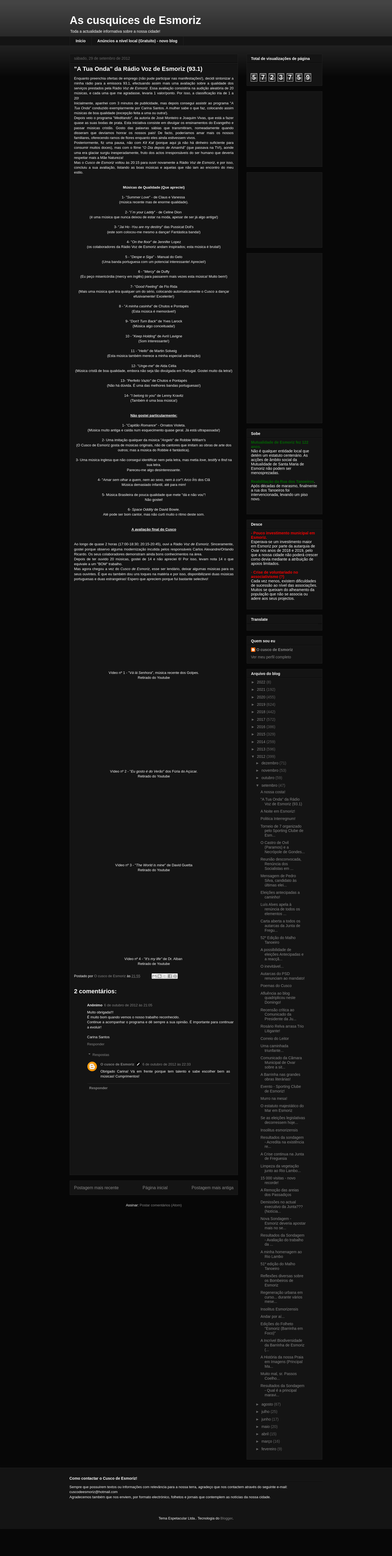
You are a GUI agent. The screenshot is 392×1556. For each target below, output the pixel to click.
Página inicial (155, 1187)
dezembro (270, 763)
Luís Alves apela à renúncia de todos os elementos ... (280, 909)
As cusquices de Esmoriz (135, 20)
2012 (262, 756)
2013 (262, 749)
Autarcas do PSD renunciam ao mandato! (283, 975)
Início (81, 41)
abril (265, 1434)
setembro (269, 785)
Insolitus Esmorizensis (279, 1309)
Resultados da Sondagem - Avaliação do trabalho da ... (282, 1240)
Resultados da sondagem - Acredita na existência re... (282, 1142)
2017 (262, 719)
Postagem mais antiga (213, 1187)
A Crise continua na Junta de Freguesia (282, 1156)
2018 (262, 712)
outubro (268, 778)
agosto (267, 1404)
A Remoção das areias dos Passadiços (280, 1192)
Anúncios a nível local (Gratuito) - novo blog (137, 41)
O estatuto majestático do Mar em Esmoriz (282, 1108)
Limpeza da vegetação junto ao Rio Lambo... (281, 1168)
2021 (262, 689)
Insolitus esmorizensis (279, 1130)
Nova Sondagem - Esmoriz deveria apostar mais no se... (283, 1223)
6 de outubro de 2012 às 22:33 (166, 1064)
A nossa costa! (273, 792)
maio (266, 1426)
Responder (96, 1044)
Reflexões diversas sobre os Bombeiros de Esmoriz (282, 1280)
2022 (262, 682)
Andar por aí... (273, 1316)
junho (266, 1419)
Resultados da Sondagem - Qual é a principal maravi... (282, 1390)
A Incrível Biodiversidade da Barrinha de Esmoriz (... (282, 1345)
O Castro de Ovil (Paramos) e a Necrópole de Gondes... (283, 847)
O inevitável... (272, 966)
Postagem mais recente (96, 1187)
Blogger (226, 1518)
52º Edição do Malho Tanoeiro (278, 940)
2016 (262, 727)
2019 (262, 704)
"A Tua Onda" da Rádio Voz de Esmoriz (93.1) (281, 801)
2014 (262, 742)
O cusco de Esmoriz (117, 1064)
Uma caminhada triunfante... (274, 1048)
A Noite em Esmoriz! (278, 811)
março (267, 1441)
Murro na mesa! (274, 1098)
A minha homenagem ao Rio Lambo (281, 1254)
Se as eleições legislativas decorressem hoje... (283, 1120)
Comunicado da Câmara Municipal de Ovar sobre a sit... (281, 1062)
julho (265, 1411)
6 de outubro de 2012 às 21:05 (128, 1005)
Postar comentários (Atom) (161, 1205)
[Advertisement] (285, 127)
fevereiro (269, 1449)
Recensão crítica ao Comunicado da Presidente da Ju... (278, 1014)
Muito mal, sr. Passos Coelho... (279, 1376)
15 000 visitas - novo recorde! (278, 1180)
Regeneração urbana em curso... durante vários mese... (282, 1297)
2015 (262, 734)
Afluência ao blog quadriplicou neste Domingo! (278, 998)
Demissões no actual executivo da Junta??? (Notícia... (282, 1206)
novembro (270, 770)
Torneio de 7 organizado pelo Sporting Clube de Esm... (282, 831)
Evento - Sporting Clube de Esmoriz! (281, 1088)
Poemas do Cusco (276, 985)
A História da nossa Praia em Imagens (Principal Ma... (282, 1362)
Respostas (101, 1055)
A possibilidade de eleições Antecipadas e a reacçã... (282, 954)
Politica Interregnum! (278, 818)
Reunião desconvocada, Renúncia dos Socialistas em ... (281, 864)
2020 (262, 697)
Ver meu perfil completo (271, 657)
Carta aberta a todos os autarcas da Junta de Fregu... (280, 926)
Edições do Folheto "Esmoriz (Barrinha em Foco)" (282, 1328)
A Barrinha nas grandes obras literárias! (280, 1076)
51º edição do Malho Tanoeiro (278, 1266)
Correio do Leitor (275, 1038)
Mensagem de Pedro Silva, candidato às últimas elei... (279, 880)
